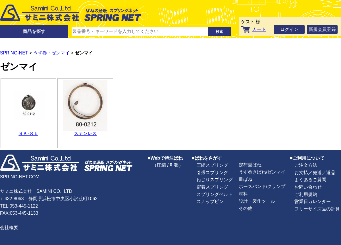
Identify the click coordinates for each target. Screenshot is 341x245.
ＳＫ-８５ (28, 133)
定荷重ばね (250, 164)
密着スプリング (212, 187)
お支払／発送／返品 (314, 172)
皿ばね (245, 179)
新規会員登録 (322, 29)
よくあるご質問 (310, 179)
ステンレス (85, 133)
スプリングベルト (214, 194)
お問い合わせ (308, 187)
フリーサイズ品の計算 (317, 208)
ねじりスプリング (214, 179)
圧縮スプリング (212, 165)
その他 (245, 208)
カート (259, 29)
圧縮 (161, 165)
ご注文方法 (305, 165)
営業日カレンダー (312, 201)
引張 (174, 165)
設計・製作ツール (257, 201)
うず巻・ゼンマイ (51, 52)
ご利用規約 (305, 194)
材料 (243, 193)
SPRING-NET (14, 52)
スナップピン (210, 201)
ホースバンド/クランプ (262, 186)
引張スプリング (212, 172)
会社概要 (9, 227)
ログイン (289, 29)
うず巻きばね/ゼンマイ (262, 172)
